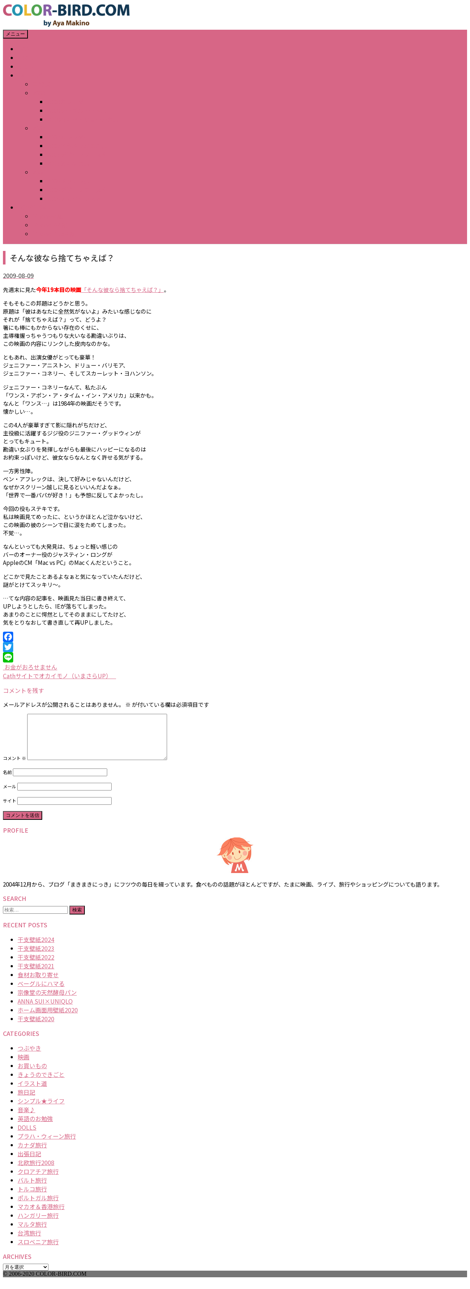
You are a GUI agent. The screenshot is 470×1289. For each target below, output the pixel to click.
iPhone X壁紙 (50, 224)
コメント (14, 767)
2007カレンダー (68, 136)
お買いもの (32, 1074)
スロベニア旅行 (38, 1250)
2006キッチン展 (68, 180)
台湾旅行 (29, 1241)
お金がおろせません (30, 666)
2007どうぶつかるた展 (77, 145)
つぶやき (29, 1056)
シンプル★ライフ (41, 1109)
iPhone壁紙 (47, 216)
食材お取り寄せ (38, 983)
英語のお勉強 (35, 1127)
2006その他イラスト (74, 198)
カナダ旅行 (32, 1153)
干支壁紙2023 (36, 957)
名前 (7, 781)
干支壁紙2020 (36, 1027)
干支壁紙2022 (36, 965)
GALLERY (30, 75)
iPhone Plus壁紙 (54, 233)
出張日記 (29, 1162)
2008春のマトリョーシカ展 (83, 119)
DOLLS (27, 1136)
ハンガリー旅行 (38, 1224)
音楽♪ (26, 1118)
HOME (26, 48)
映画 (23, 1065)
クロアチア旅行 (38, 1180)
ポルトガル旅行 (38, 1206)
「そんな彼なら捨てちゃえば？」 (122, 289)
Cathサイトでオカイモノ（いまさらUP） (59, 675)
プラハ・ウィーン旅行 (47, 1144)
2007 (39, 128)
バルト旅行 (32, 1188)
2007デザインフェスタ (77, 154)
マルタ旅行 (32, 1232)
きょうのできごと (41, 1083)
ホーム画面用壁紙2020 (48, 1018)
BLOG (25, 66)
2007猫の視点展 (68, 163)
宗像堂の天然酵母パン (47, 1001)
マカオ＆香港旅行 (41, 1215)
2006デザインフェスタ (77, 189)
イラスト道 (32, 1092)
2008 (39, 92)
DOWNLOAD (34, 207)
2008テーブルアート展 (76, 110)
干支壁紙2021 (36, 974)
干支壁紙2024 (36, 948)
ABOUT (28, 57)
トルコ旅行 (32, 1197)
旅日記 (26, 1100)
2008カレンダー (68, 101)
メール (9, 795)
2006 (39, 172)
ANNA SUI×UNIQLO (45, 1009)
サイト (9, 809)
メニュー (15, 34)
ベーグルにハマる (41, 992)
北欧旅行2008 (36, 1171)
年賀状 (41, 84)
